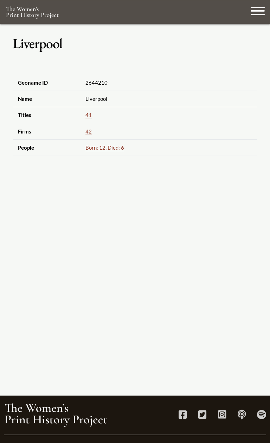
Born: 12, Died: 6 (104, 147)
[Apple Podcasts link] (242, 416)
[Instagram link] (222, 416)
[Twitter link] (202, 416)
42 (88, 131)
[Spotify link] (261, 416)
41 (88, 115)
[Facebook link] (183, 416)
